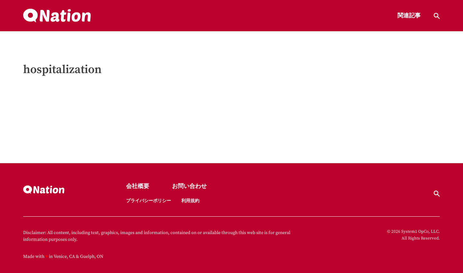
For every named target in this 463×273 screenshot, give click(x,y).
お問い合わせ (189, 186)
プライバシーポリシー (148, 201)
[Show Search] (437, 16)
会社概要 (137, 186)
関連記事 (409, 16)
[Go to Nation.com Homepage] (57, 16)
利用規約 (190, 201)
